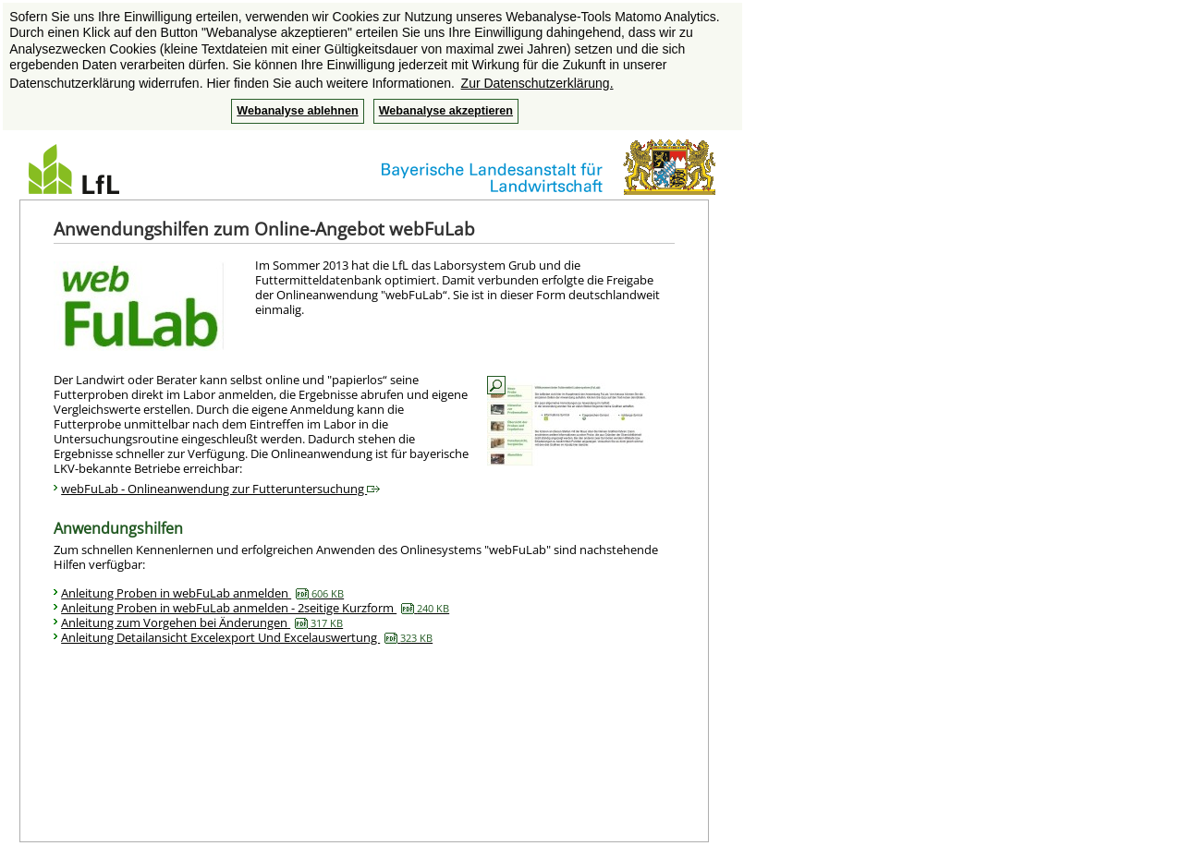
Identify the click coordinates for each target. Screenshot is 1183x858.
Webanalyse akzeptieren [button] (446, 110)
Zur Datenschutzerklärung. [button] (537, 83)
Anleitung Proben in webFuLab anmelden (202, 593)
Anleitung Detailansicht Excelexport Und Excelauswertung (247, 637)
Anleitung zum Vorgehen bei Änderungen (202, 622)
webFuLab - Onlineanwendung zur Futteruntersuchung (220, 488)
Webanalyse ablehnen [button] (297, 110)
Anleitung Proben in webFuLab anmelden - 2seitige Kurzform (255, 607)
